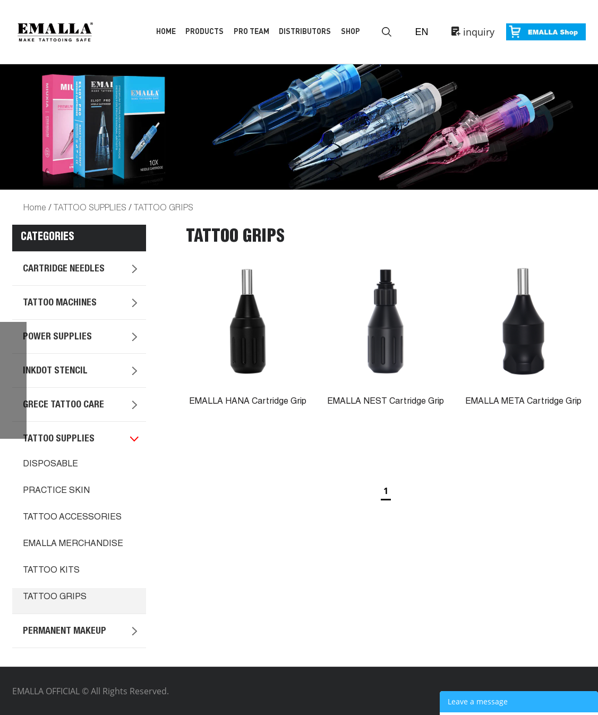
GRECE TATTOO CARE (63, 405)
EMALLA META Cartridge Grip (523, 402)
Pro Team (251, 31)
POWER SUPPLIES (57, 337)
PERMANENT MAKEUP (64, 631)
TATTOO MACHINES (60, 303)
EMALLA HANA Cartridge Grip (247, 402)
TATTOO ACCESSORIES (72, 518)
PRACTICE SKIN (56, 491)
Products (204, 31)
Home (166, 31)
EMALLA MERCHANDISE (73, 544)
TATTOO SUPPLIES (90, 207)
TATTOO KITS (51, 571)
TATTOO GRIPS (163, 207)
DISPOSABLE (50, 465)
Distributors (305, 31)
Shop (350, 31)
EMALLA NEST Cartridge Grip (385, 402)
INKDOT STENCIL (55, 371)
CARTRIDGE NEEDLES (64, 269)
